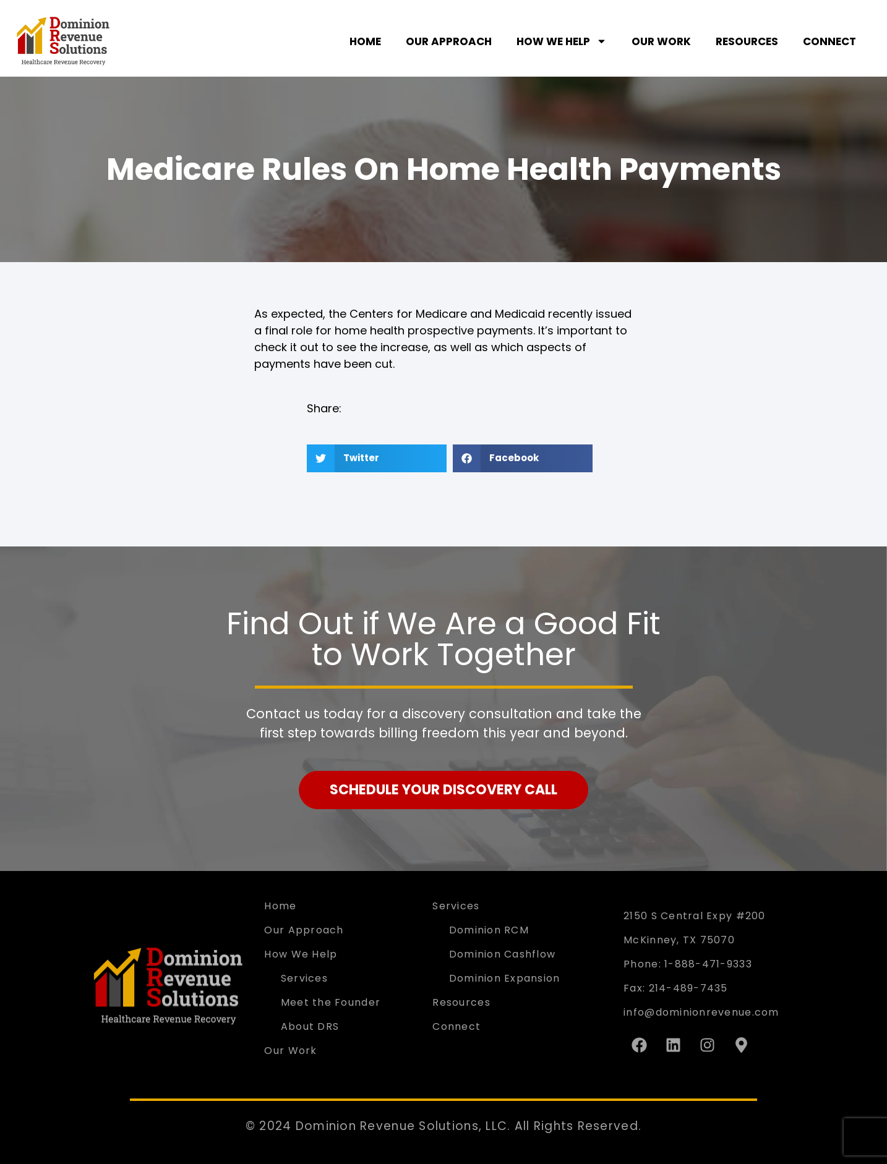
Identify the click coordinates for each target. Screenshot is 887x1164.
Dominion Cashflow (502, 954)
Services (304, 978)
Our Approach (449, 41)
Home (365, 41)
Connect (829, 41)
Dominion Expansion (504, 978)
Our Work (661, 41)
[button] (377, 458)
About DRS (310, 1026)
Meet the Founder (330, 1002)
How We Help (561, 41)
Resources (747, 41)
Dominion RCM (489, 930)
